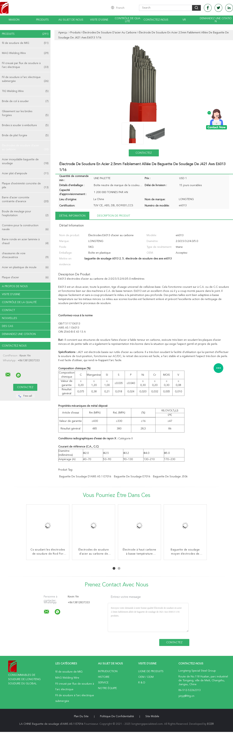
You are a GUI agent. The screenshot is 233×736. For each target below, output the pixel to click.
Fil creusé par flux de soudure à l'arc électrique (25, 65)
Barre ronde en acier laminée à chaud (25, 241)
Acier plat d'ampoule (25, 173)
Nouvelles (9, 318)
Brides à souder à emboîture (25, 125)
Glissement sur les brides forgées (25, 113)
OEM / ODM (146, 677)
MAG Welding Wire (25, 53)
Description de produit (113, 215)
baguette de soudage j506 (170, 476)
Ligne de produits (150, 671)
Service (103, 682)
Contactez (144, 153)
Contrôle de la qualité (19, 302)
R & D (141, 682)
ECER (210, 724)
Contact (8, 310)
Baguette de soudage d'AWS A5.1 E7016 (85, 476)
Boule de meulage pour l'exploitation (25, 213)
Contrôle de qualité (127, 20)
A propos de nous (15, 286)
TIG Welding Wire (25, 91)
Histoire (104, 677)
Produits (42, 19)
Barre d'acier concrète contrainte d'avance (25, 199)
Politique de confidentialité (117, 716)
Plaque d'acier (25, 277)
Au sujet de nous (70, 19)
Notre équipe (107, 688)
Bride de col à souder (25, 101)
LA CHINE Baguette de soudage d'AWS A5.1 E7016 (51, 724)
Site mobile (152, 716)
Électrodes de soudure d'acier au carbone (25, 147)
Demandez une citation (216, 20)
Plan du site (81, 716)
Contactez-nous (155, 19)
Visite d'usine (99, 19)
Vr (184, 19)
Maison (14, 19)
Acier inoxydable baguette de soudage (25, 161)
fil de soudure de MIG (25, 43)
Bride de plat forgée (25, 135)
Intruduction (107, 671)
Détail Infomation (72, 215)
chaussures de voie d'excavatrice (25, 255)
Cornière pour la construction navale (25, 227)
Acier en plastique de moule (25, 267)
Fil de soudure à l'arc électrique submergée (25, 79)
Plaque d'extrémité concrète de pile (25, 185)
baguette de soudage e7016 (132, 476)
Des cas (7, 326)
